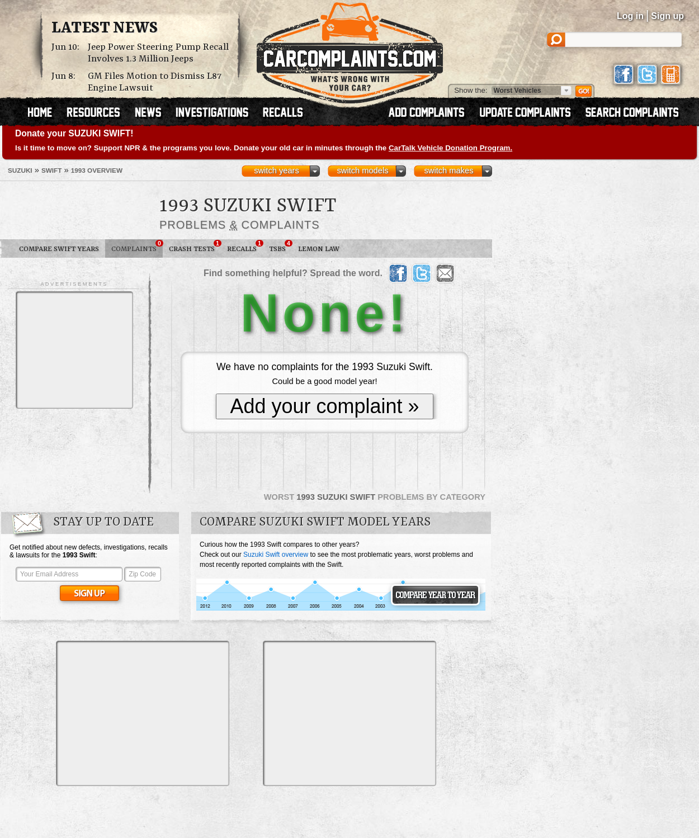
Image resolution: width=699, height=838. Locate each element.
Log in (630, 16)
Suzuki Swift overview (275, 554)
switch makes (449, 170)
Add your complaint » (324, 406)
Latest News (104, 28)
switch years (276, 170)
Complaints (137, 246)
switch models (362, 170)
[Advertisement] (74, 350)
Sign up (667, 16)
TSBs (280, 246)
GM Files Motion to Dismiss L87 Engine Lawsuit (154, 82)
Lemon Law (318, 249)
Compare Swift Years (59, 249)
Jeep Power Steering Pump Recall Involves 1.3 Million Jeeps (158, 53)
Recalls (245, 246)
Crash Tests (195, 246)
